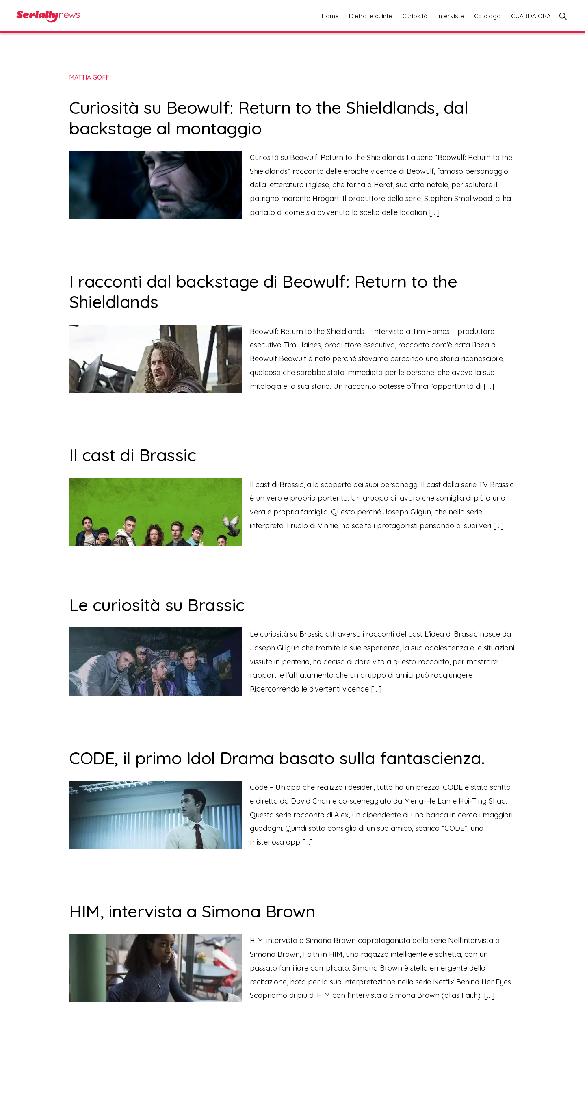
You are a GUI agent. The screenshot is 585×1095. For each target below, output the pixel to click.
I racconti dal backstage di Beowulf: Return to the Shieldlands (263, 291)
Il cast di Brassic (132, 455)
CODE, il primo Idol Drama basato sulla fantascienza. (279, 758)
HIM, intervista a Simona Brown (192, 911)
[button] (563, 16)
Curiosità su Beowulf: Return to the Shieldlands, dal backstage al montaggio (268, 118)
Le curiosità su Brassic (157, 605)
